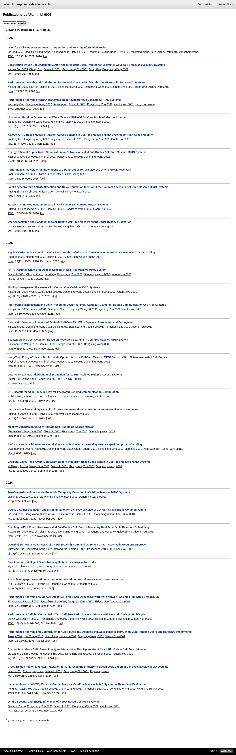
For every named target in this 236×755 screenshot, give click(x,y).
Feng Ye (12, 688)
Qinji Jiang (176, 448)
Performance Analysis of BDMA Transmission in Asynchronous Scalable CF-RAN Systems (64, 99)
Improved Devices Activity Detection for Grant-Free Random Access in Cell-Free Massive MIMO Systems (73, 409)
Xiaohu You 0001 (167, 51)
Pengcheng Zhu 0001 (75, 69)
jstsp (10, 331)
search (45, 4)
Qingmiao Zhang (55, 396)
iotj (9, 278)
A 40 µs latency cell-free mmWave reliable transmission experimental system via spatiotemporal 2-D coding (75, 444)
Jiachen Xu (14, 431)
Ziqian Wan (14, 601)
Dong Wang (32, 514)
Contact (18, 751)
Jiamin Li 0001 (79, 51)
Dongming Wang (104, 514)
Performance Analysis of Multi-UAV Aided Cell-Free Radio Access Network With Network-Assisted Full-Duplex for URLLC (83, 596)
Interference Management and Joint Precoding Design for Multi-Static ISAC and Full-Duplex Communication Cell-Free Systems (87, 304)
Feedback (93, 751)
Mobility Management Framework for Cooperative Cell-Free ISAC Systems (54, 287)
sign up (22, 720)
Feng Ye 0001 (16, 256)
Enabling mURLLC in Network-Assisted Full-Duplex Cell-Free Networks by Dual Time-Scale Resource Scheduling (78, 527)
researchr (9, 4)
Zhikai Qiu (14, 379)
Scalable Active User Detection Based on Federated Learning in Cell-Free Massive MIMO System (68, 339)
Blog (72, 751)
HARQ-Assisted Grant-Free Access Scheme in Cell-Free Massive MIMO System (57, 269)
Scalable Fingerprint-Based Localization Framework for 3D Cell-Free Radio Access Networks (65, 579)
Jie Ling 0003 (15, 51)
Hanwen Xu (14, 671)
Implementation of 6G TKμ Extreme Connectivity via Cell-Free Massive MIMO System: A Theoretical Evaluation (77, 684)
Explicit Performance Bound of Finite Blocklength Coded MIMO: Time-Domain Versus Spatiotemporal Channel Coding (81, 252)
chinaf (11, 453)
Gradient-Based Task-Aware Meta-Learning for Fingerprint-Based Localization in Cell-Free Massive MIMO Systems (79, 461)
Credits (31, 751)
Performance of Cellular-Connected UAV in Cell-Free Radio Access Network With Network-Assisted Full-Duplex (77, 614)
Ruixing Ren (15, 396)
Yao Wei (59, 191)
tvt (9, 126)
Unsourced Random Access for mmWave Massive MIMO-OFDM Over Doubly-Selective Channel (67, 117)
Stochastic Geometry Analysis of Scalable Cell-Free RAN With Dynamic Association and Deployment (70, 322)
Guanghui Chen (57, 309)
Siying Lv (123, 51)
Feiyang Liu (42, 583)
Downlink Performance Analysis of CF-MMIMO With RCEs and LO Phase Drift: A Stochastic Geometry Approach (77, 544)
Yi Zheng (13, 466)
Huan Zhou (51, 636)
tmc (10, 143)
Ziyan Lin (13, 566)
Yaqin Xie (38, 671)
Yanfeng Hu (96, 51)
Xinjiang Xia (60, 104)
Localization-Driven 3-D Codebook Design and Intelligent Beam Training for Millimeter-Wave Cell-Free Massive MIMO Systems (86, 64)
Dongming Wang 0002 (143, 51)
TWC (11, 56)
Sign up (230, 4)
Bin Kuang (162, 448)
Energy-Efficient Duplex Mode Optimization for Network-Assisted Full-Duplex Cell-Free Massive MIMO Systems (77, 152)
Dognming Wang (100, 671)
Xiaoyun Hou (47, 514)
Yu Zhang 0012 (34, 636)
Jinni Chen (71, 256)
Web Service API (57, 751)
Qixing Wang (42, 51)
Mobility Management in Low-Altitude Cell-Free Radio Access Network (51, 426)
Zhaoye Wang (16, 636)
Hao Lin (33, 86)
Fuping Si (13, 191)
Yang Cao (149, 448)
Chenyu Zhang (34, 274)
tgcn (10, 91)
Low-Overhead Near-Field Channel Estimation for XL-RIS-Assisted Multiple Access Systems (65, 374)
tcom (10, 178)
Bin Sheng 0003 (76, 174)
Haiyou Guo (46, 191)
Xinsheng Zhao (61, 51)
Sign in (221, 4)
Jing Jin (29, 51)
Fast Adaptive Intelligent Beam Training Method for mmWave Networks (52, 562)
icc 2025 (13, 383)
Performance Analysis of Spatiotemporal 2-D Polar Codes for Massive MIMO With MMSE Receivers (69, 169)
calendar (34, 4)
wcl (10, 73)
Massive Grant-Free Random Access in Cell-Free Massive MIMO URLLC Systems (58, 204)
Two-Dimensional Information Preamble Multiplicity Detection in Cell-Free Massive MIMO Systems (69, 492)
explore (22, 4)
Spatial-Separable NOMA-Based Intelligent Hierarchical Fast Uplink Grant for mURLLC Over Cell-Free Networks (77, 649)
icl (9, 570)
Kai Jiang (13, 344)
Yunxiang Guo (16, 104)
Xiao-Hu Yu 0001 (125, 514)
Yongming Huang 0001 (150, 688)
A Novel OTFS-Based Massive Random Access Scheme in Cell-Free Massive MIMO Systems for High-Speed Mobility (80, 134)
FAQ (81, 751)
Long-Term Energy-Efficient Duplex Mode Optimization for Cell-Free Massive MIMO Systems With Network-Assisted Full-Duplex (87, 357)
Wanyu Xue (14, 226)
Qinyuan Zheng (17, 706)
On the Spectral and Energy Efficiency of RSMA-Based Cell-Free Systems (53, 701)
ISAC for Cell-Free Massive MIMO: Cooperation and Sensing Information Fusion (57, 47)
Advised (22, 23)
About (7, 751)
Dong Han (95, 69)
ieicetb (11, 161)
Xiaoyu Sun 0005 (18, 69)
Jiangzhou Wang (188, 51)
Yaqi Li (12, 156)
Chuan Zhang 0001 (90, 256)
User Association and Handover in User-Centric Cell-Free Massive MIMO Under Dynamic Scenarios (69, 221)
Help (41, 751)
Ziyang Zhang (77, 326)
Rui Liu (24, 466)
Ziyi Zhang (32, 496)
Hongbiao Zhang (122, 531)
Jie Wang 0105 (29, 344)
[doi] (45, 56)
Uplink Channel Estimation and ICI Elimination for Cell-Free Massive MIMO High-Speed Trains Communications (77, 509)
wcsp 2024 (14, 501)
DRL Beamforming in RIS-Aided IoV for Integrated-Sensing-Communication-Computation (63, 391)
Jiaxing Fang (28, 379)
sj (9, 553)
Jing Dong (110, 51)
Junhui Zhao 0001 (123, 86)
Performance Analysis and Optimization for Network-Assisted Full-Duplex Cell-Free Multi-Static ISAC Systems (76, 82)
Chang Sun (35, 69)
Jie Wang (50, 274)
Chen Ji (61, 174)
